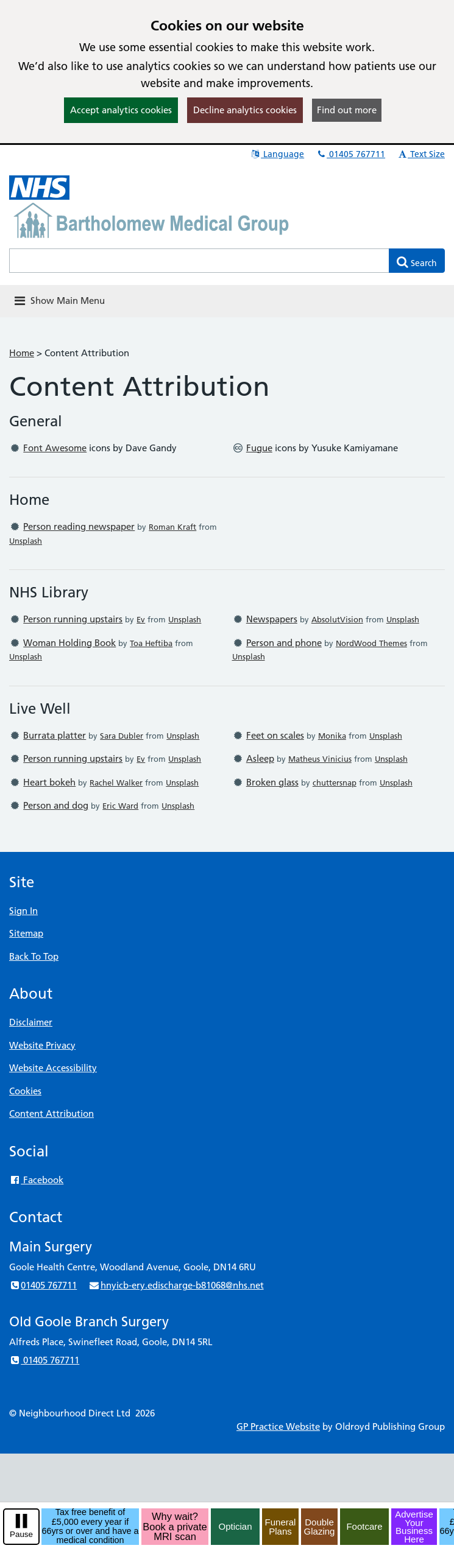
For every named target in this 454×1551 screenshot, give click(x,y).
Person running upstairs (72, 619)
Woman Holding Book (69, 643)
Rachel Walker (116, 782)
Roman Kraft (172, 527)
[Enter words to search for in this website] (199, 260)
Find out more (347, 110)
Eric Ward (120, 806)
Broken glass (272, 782)
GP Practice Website (278, 1426)
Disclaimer (30, 1022)
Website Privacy (42, 1045)
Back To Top (34, 956)
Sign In (23, 910)
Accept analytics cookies (121, 110)
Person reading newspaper (79, 526)
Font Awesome (55, 448)
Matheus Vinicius (320, 759)
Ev (141, 619)
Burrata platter (54, 735)
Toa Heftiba (151, 643)
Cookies (25, 1091)
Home (21, 353)
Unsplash (25, 541)
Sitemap (26, 933)
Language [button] (277, 154)
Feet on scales (275, 735)
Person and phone (284, 643)
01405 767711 (350, 154)
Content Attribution (51, 1113)
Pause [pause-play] (21, 1534)
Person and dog (55, 805)
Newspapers (271, 619)
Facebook (36, 1180)
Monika (332, 735)
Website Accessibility (53, 1068)
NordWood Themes (371, 643)
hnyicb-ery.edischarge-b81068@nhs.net (175, 1285)
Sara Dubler (121, 735)
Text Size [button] (421, 154)
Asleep (260, 758)
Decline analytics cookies (245, 110)
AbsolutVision (337, 619)
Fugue (259, 448)
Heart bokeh (49, 782)
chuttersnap (334, 782)
